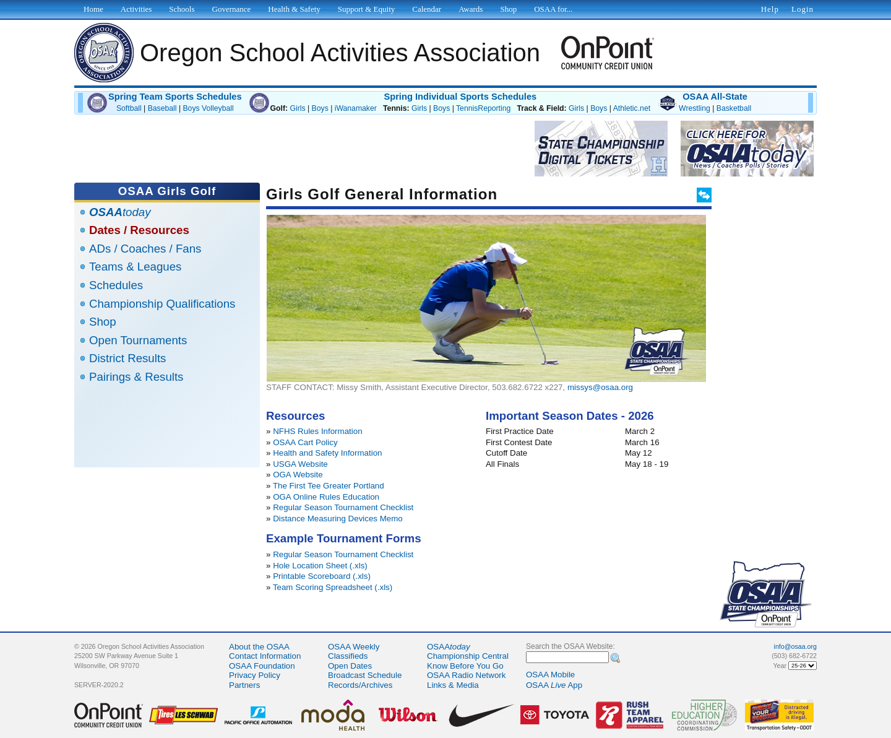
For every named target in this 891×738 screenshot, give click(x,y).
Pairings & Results (136, 376)
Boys (320, 108)
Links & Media (453, 685)
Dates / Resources (139, 230)
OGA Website (298, 474)
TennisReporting (483, 108)
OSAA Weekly (353, 646)
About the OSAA (259, 646)
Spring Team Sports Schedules (175, 97)
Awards (470, 9)
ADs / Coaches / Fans (145, 248)
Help (770, 9)
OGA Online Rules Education (326, 496)
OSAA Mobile (550, 674)
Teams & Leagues (135, 266)
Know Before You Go (465, 666)
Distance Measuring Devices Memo (338, 518)
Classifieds (348, 656)
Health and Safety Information (327, 453)
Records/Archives (360, 685)
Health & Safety (294, 9)
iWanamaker (356, 108)
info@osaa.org (795, 646)
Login (802, 9)
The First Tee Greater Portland (328, 485)
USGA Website (300, 464)
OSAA (448, 646)
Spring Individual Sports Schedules (460, 97)
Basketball (734, 108)
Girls (297, 108)
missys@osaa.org (600, 387)
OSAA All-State (714, 97)
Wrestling (694, 108)
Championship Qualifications (162, 303)
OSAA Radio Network (466, 675)
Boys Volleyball (208, 108)
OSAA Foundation (262, 666)
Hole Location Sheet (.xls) (320, 565)
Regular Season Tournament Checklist (343, 507)
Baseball (162, 108)
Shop (102, 321)
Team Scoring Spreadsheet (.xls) (332, 587)
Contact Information (265, 656)
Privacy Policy (254, 675)
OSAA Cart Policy (305, 442)
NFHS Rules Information (317, 431)
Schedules (116, 285)
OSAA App (554, 685)
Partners (244, 685)
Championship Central (468, 656)
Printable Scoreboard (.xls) (322, 576)
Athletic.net (631, 108)
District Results (127, 358)
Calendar (426, 9)
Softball (129, 108)
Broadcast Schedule (365, 675)
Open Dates (350, 666)
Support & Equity (366, 9)
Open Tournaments (138, 340)
